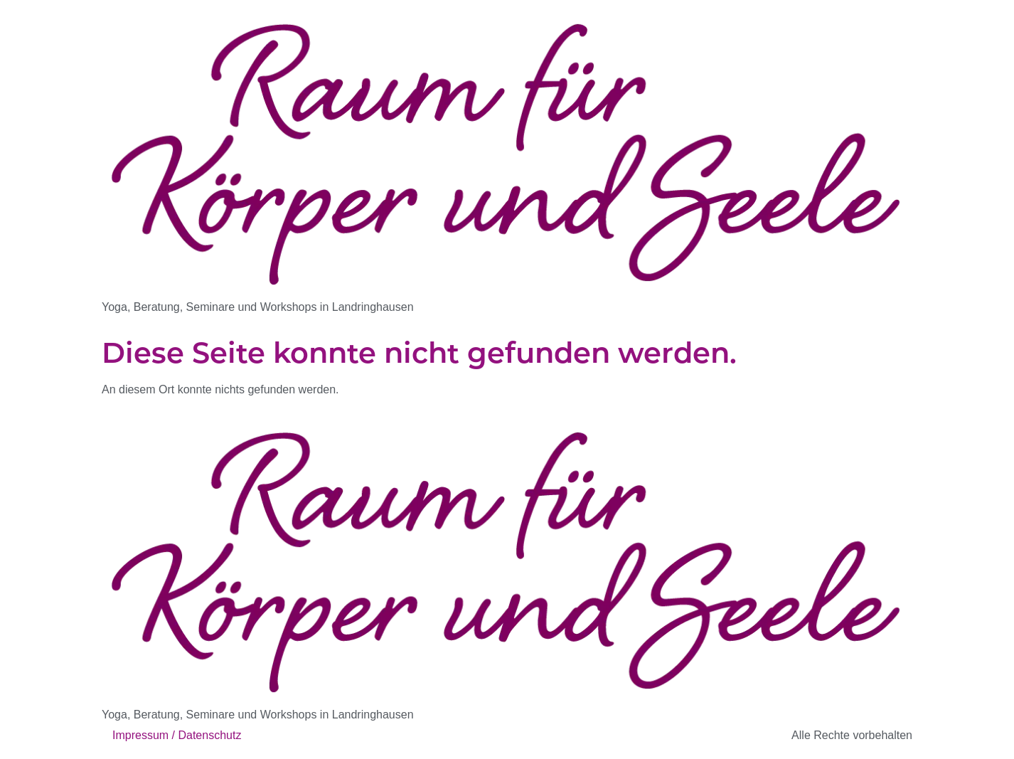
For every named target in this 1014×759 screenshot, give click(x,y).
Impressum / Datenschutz (176, 735)
